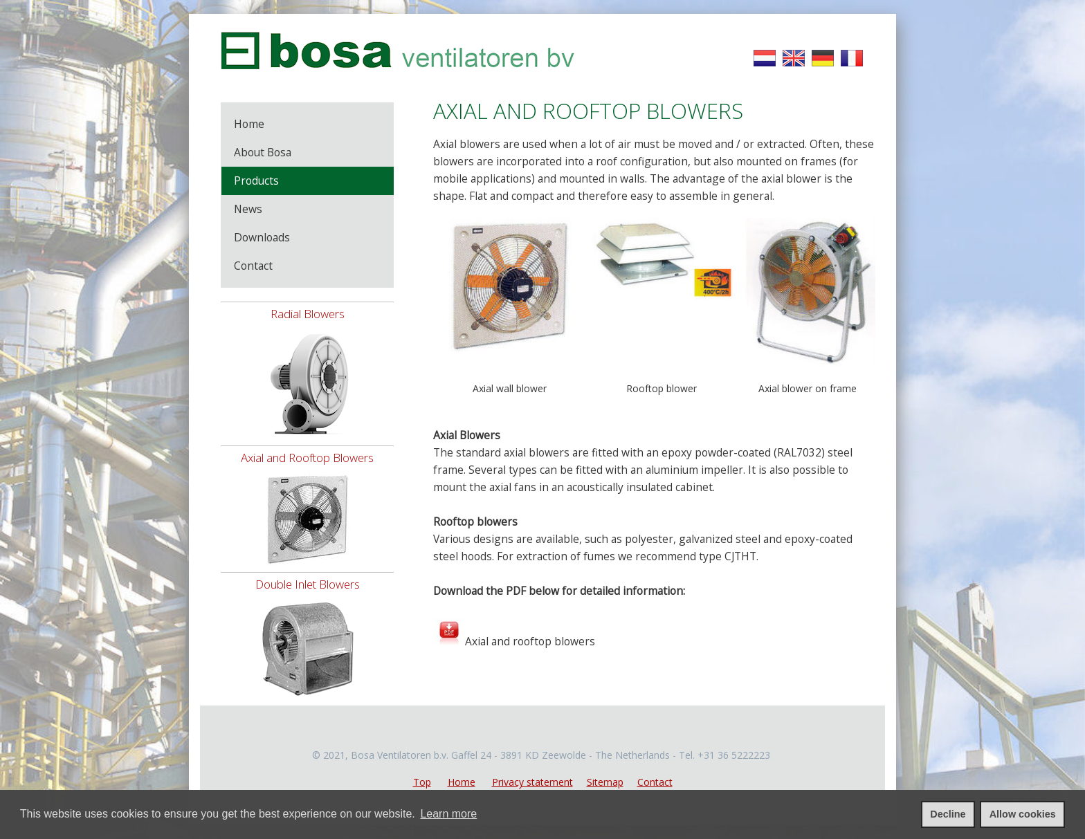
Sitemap (605, 782)
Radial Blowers (308, 314)
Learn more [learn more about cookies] (448, 814)
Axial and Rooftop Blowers (307, 457)
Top (422, 782)
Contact (655, 782)
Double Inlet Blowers (307, 584)
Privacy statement (532, 782)
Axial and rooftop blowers (530, 641)
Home (461, 782)
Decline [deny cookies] (947, 814)
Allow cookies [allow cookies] (1023, 814)
